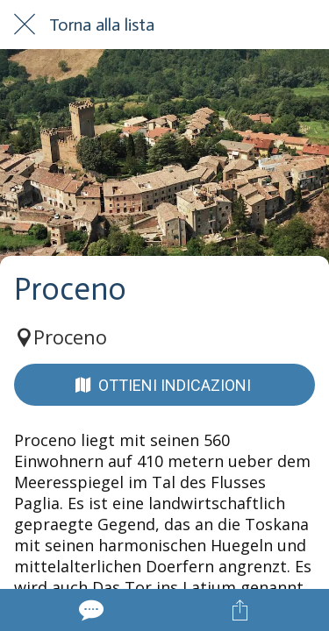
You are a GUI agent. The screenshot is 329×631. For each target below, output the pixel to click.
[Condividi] (239, 610)
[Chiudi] (24, 24)
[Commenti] (89, 610)
